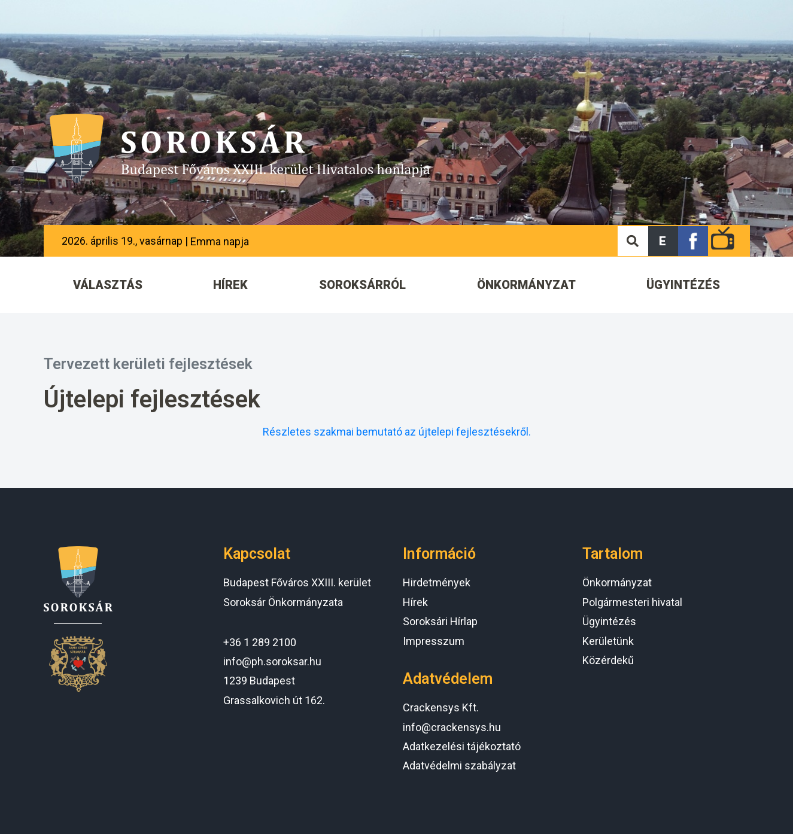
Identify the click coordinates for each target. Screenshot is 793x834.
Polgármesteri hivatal (632, 602)
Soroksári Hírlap (440, 621)
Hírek (415, 602)
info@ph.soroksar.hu (272, 661)
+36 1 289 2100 (259, 642)
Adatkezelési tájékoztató (462, 746)
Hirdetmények (436, 582)
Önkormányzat (617, 582)
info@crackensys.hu (452, 727)
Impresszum (433, 641)
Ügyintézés (609, 621)
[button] (663, 241)
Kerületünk (608, 641)
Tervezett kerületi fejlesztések (148, 364)
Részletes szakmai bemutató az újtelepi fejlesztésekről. (397, 431)
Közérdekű (608, 660)
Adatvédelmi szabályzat (459, 765)
